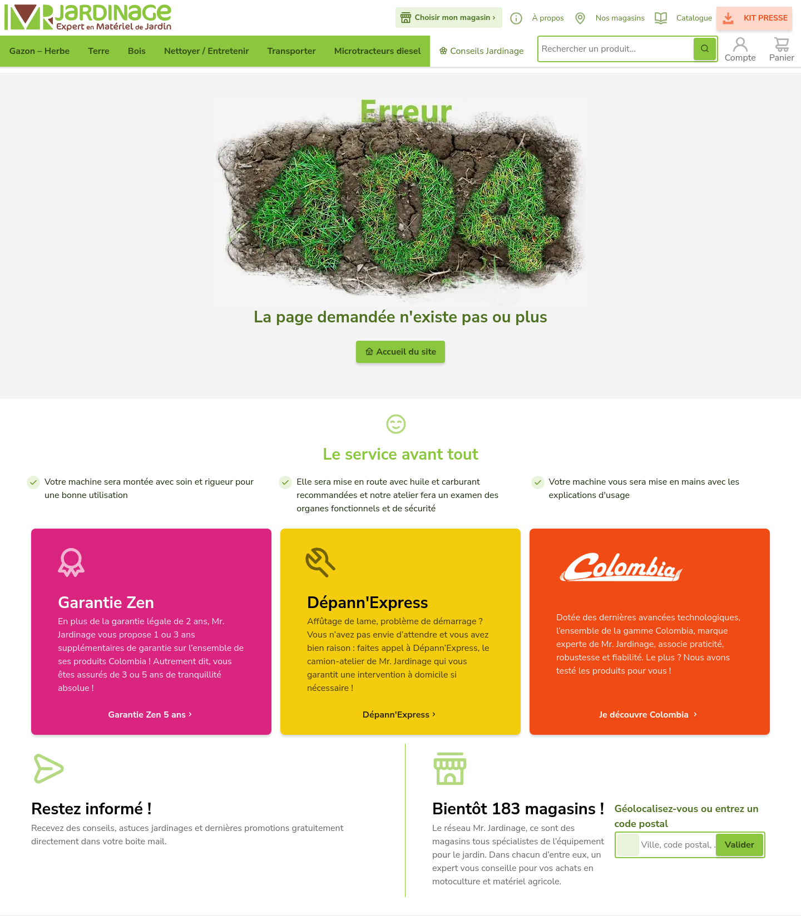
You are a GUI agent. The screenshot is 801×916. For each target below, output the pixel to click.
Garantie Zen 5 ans (151, 715)
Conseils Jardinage (481, 51)
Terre (98, 51)
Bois (137, 51)
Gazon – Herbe (39, 51)
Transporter (291, 51)
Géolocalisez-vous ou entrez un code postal (687, 816)
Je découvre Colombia (649, 715)
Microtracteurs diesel (377, 51)
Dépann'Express (400, 715)
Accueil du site (400, 352)
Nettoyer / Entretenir (206, 51)
